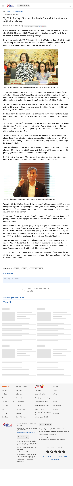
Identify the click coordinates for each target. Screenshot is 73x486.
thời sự (25, 269)
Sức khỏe (19, 390)
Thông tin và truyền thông (14, 11)
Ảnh (54, 398)
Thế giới (4, 413)
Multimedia (57, 405)
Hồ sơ (55, 394)
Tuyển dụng (55, 459)
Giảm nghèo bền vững (42, 405)
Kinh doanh (5, 398)
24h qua (56, 413)
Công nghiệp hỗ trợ (41, 394)
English (55, 386)
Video (55, 402)
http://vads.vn (48, 437)
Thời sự (4, 394)
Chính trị (5, 390)
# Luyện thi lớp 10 (23, 6)
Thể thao (5, 405)
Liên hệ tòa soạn (23, 437)
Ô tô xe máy (20, 402)
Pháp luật (19, 398)
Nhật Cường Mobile (37, 269)
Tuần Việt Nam (21, 417)
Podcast (55, 409)
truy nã (16, 269)
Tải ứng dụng (47, 456)
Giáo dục (5, 409)
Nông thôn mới (39, 409)
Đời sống (5, 417)
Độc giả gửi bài (63, 456)
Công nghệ (19, 394)
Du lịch (18, 405)
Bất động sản (20, 409)
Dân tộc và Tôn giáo (8, 402)
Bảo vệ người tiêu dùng (42, 398)
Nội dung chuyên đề (41, 417)
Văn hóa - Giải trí (21, 386)
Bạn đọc (18, 413)
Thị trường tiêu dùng (41, 402)
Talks (55, 390)
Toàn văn (38, 390)
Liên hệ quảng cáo (45, 424)
